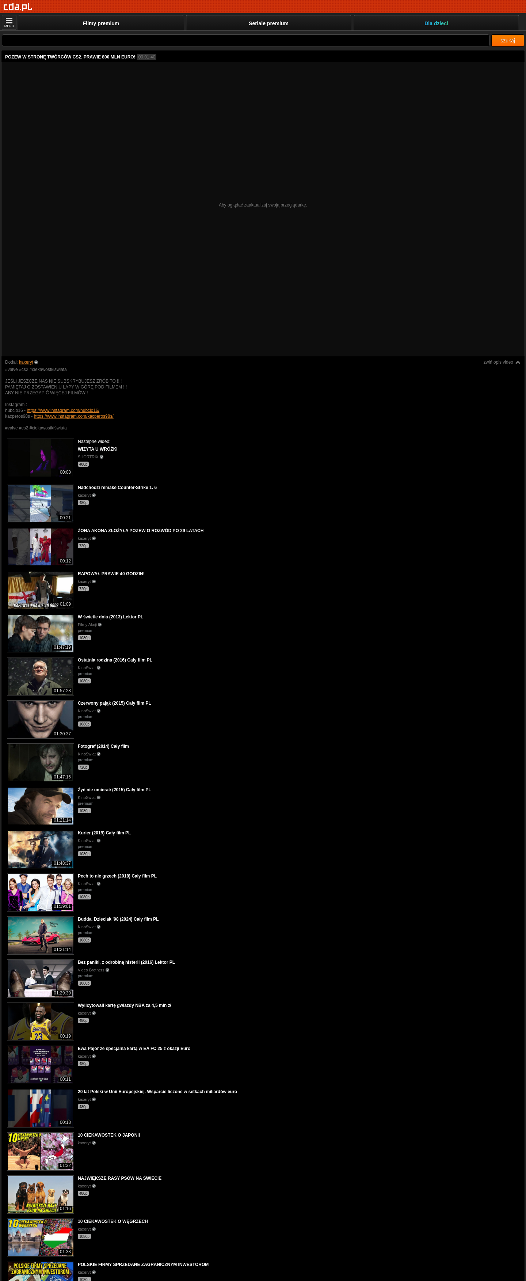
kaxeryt (26, 362)
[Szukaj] (245, 40)
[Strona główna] (18, 7)
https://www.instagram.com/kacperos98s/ (74, 416)
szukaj (507, 40)
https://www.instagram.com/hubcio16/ (63, 410)
